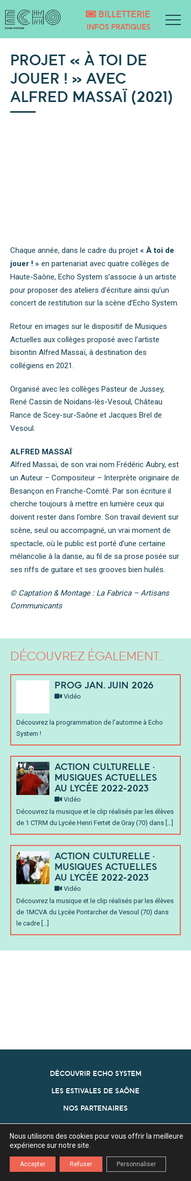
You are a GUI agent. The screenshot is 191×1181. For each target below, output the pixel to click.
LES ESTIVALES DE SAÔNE (95, 1091)
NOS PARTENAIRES (95, 1108)
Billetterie (118, 14)
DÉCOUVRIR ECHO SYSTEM (96, 1073)
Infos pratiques (118, 27)
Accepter (32, 1164)
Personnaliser (136, 1164)
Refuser (81, 1164)
